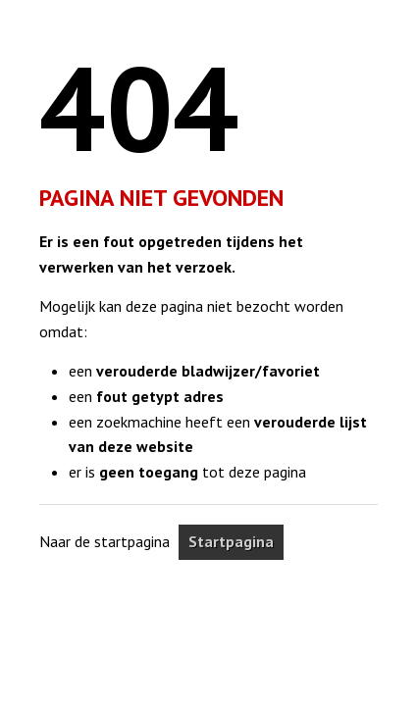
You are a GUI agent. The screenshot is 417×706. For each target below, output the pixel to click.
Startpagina (231, 541)
